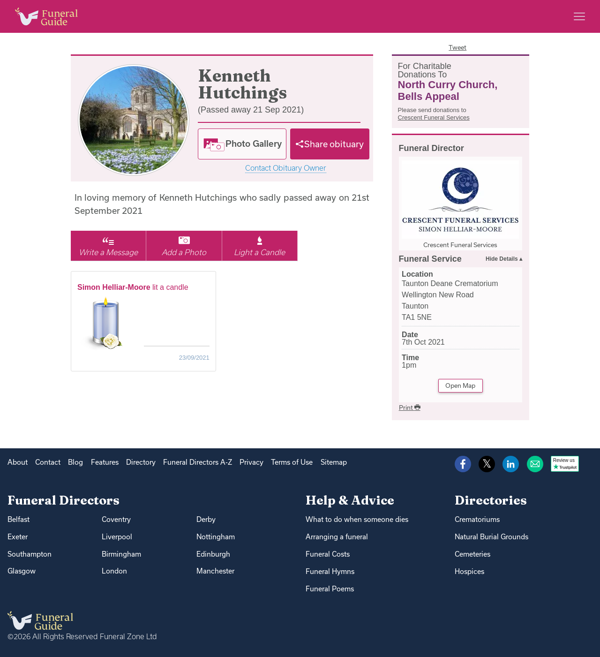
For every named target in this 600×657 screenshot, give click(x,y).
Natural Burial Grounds (491, 537)
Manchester (215, 571)
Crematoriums (477, 519)
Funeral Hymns (330, 571)
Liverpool (117, 537)
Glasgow (22, 571)
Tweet (457, 47)
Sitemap (334, 462)
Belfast (19, 519)
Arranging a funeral (337, 537)
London (114, 571)
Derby (206, 519)
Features (105, 462)
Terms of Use (292, 462)
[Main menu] (579, 16)
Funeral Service (430, 259)
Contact (47, 462)
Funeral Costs (328, 554)
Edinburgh (213, 554)
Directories (491, 500)
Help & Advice (350, 500)
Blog (75, 462)
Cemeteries (472, 554)
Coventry (116, 519)
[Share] (330, 143)
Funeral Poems (330, 589)
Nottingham (215, 537)
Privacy (251, 462)
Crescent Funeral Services (434, 117)
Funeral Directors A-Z (197, 462)
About (18, 462)
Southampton (30, 554)
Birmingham (121, 554)
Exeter (18, 537)
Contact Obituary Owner (285, 168)
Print (409, 407)
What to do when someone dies (357, 519)
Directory (141, 462)
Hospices (469, 571)
